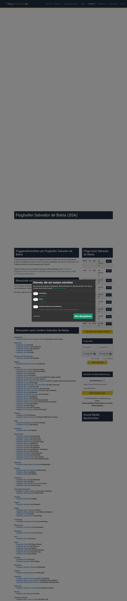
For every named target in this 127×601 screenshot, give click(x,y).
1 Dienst (42, 302)
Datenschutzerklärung (59, 288)
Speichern (37, 316)
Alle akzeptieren (83, 316)
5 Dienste (42, 296)
